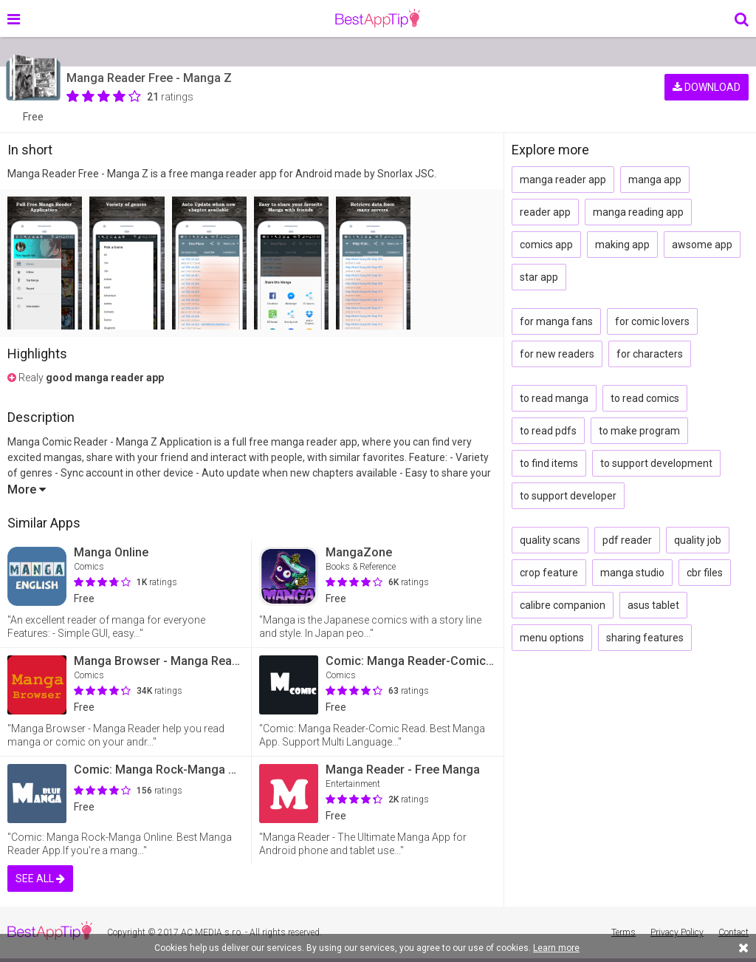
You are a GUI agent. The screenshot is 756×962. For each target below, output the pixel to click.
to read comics (645, 398)
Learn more (556, 948)
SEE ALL (40, 878)
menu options (552, 638)
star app (539, 277)
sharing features (645, 638)
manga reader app (563, 179)
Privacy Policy (677, 932)
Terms (623, 932)
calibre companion (562, 605)
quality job (697, 540)
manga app (654, 179)
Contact (733, 932)
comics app (546, 244)
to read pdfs (548, 431)
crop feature (549, 573)
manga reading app (638, 212)
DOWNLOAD (706, 87)
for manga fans (556, 321)
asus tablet (653, 605)
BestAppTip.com (377, 18)
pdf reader (627, 540)
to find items (549, 463)
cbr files (705, 573)
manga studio (632, 573)
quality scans (550, 540)
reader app (545, 212)
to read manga (554, 398)
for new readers (557, 354)
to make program (639, 431)
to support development (656, 463)
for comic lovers (652, 321)
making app (622, 244)
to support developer (568, 496)
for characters (649, 354)
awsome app (702, 244)
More (26, 489)
